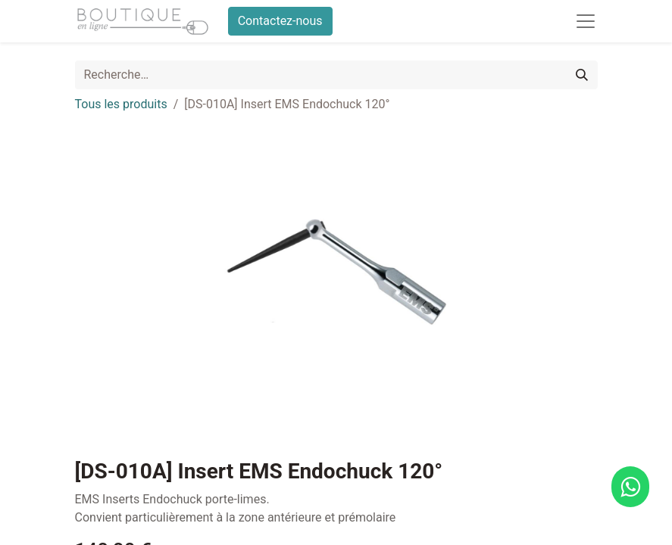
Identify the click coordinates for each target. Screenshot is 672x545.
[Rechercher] (582, 75)
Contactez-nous (280, 21)
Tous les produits (121, 104)
